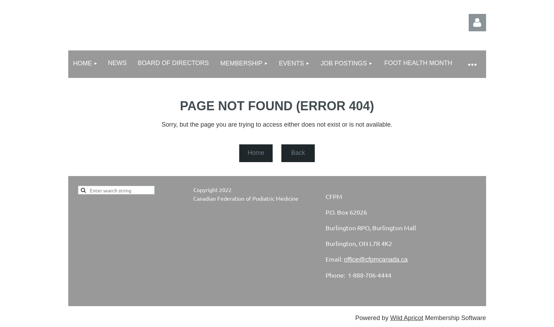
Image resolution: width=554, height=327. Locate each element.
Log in (477, 22)
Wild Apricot (406, 317)
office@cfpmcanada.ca (376, 259)
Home (256, 152)
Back (298, 152)
